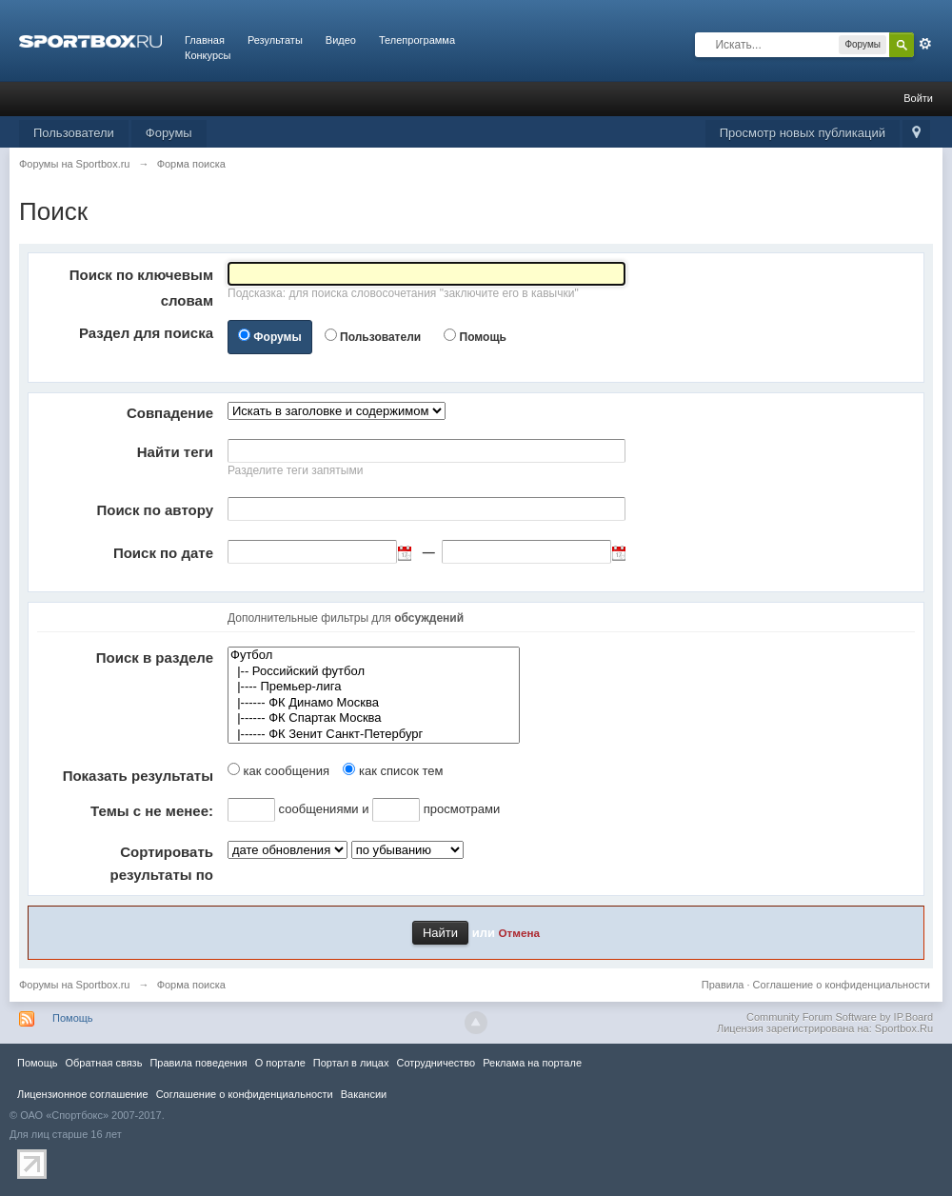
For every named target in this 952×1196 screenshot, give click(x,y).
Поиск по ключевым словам (141, 288)
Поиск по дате (163, 553)
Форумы (169, 133)
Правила (723, 984)
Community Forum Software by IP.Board (839, 1017)
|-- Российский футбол (373, 672)
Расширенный (925, 43)
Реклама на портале (532, 1062)
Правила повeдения (198, 1062)
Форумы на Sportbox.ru (74, 984)
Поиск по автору (154, 510)
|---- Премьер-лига (373, 687)
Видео (341, 40)
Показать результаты (138, 775)
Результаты (275, 40)
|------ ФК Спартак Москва (373, 718)
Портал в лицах (351, 1062)
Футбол (373, 656)
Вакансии (364, 1094)
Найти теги (175, 452)
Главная (205, 40)
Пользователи (73, 133)
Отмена (520, 933)
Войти (918, 98)
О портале (280, 1062)
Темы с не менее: (151, 811)
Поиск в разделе (154, 657)
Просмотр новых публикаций (802, 133)
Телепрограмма (417, 40)
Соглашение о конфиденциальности (841, 984)
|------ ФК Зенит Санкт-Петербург (373, 735)
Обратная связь (103, 1062)
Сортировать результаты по (161, 863)
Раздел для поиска (146, 333)
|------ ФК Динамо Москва (373, 703)
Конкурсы (207, 55)
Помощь (483, 337)
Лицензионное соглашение (83, 1094)
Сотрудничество (435, 1062)
